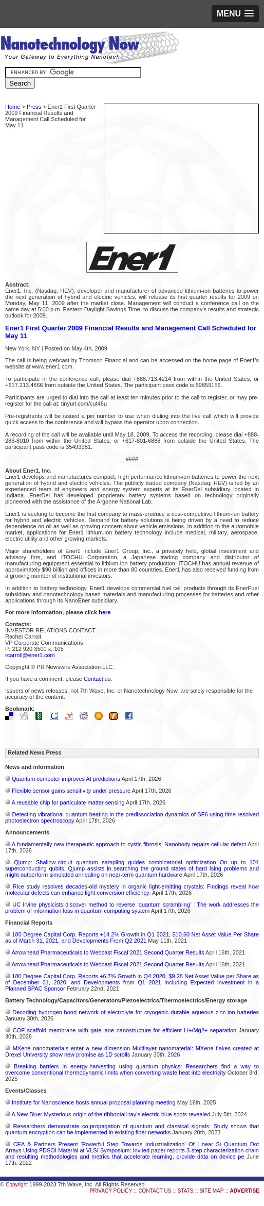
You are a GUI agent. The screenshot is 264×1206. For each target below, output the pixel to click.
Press (34, 107)
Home (12, 107)
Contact (93, 679)
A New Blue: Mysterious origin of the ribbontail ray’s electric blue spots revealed (110, 1114)
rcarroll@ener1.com (30, 655)
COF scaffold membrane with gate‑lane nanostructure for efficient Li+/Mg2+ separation (125, 1030)
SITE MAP (212, 1191)
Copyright (17, 1184)
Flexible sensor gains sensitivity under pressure (71, 791)
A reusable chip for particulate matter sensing (67, 802)
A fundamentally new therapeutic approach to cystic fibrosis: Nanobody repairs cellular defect (129, 844)
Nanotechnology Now (89, 49)
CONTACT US (154, 1191)
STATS (186, 1191)
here (104, 612)
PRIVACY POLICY (111, 1191)
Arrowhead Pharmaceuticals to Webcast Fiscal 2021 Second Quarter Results (107, 952)
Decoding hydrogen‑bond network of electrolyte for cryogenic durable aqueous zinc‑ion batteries (135, 1012)
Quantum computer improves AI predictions (66, 779)
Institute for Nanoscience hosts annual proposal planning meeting (94, 1102)
